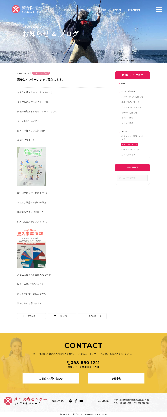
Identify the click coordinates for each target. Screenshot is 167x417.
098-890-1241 (124, 403)
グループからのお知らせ (132, 97)
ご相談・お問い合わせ (51, 378)
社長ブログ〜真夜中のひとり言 (133, 137)
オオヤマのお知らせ (130, 102)
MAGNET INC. (101, 414)
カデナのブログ (128, 155)
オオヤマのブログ (129, 144)
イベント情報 (127, 118)
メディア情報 (127, 123)
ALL (123, 83)
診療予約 (116, 378)
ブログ (124, 131)
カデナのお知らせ (129, 113)
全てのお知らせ (128, 91)
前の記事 (31, 316)
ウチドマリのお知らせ (131, 107)
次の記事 (92, 316)
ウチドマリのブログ (130, 149)
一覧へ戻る (63, 316)
